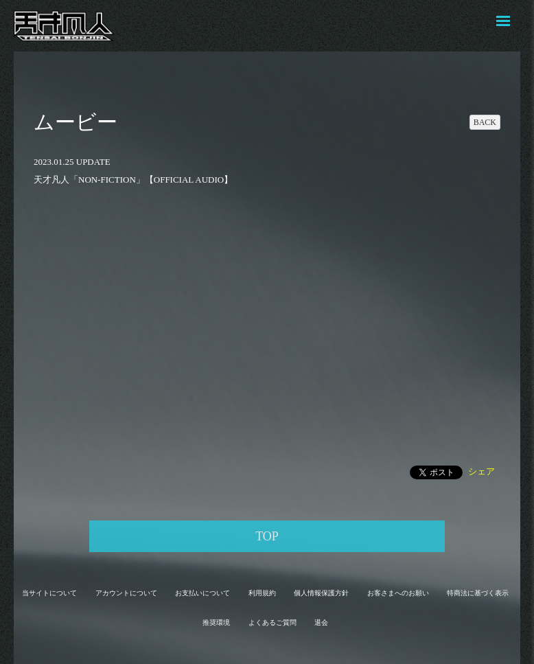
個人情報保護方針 (321, 593)
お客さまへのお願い (398, 593)
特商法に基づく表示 (478, 593)
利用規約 (262, 593)
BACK (485, 122)
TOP (267, 536)
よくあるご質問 (272, 622)
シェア (481, 471)
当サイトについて (49, 593)
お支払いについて (202, 593)
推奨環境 (216, 622)
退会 (321, 622)
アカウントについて (126, 593)
